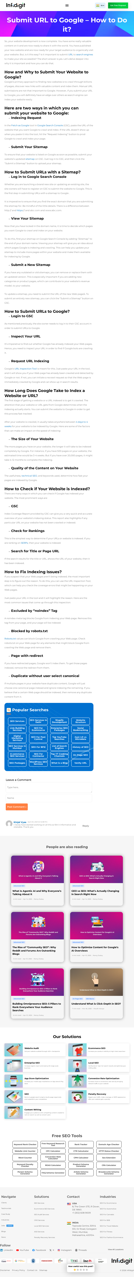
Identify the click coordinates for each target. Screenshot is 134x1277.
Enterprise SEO (32, 1063)
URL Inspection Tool (25, 368)
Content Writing (32, 1109)
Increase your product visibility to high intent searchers (106, 1051)
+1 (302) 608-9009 (81, 1213)
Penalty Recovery (97, 1094)
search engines (84, 54)
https (20, 210)
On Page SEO (77, 999)
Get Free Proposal (118, 5)
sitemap (30, 159)
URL (70, 54)
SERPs (24, 543)
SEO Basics (90, 999)
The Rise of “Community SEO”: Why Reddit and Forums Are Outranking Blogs (34, 950)
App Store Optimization (36, 1078)
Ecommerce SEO (96, 1048)
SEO (26, 1094)
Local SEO (93, 1063)
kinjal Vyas (20, 822)
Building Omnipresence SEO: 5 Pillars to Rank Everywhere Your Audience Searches (36, 1007)
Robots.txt (10, 638)
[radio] (75, 1269)
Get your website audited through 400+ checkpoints (42, 1051)
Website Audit (31, 1048)
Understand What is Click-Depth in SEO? (96, 1003)
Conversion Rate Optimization (103, 1078)
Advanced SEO (19, 886)
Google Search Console (50, 125)
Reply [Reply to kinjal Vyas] (85, 826)
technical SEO (29, 475)
